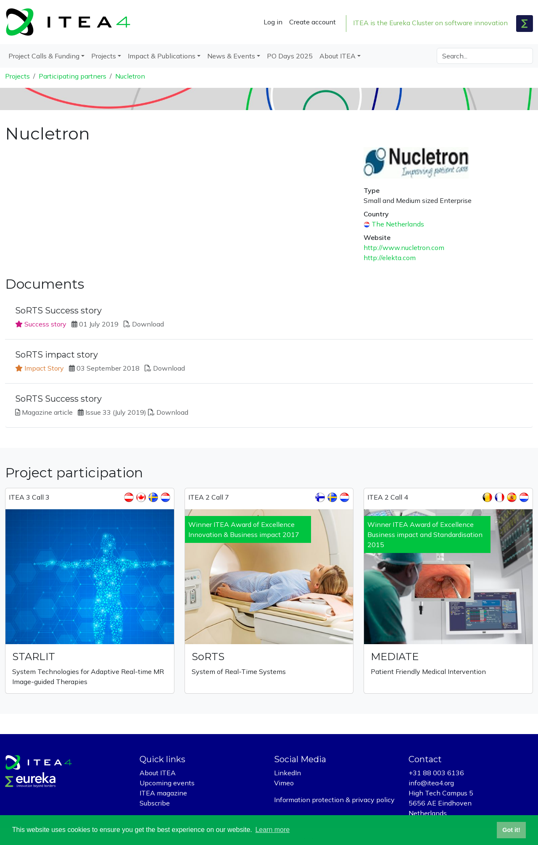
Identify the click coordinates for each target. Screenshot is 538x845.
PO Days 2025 (290, 56)
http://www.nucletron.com (404, 247)
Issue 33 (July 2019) (115, 412)
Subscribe (155, 803)
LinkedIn (287, 773)
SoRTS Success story (58, 310)
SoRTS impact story (56, 355)
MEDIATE (395, 656)
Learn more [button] (272, 829)
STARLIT (33, 656)
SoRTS (208, 656)
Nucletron (130, 76)
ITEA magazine (163, 793)
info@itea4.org (431, 783)
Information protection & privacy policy (334, 799)
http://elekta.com (390, 257)
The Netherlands (398, 224)
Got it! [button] (511, 830)
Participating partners (72, 76)
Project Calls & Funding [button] (43, 56)
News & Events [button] (231, 56)
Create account (312, 22)
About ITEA (158, 773)
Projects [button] (103, 56)
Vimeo (284, 783)
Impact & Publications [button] (161, 56)
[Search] (485, 56)
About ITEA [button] (337, 56)
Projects (17, 76)
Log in (273, 22)
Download (148, 324)
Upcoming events (167, 783)
